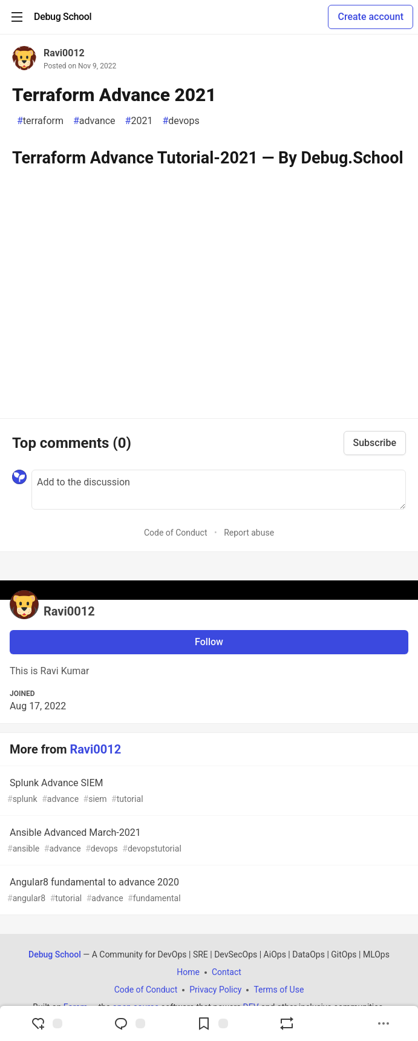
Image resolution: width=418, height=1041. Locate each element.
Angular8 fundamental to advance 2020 (207, 890)
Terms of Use (278, 989)
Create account (370, 16)
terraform (40, 121)
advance (94, 121)
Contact (226, 972)
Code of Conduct (175, 532)
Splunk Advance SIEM (207, 791)
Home (188, 972)
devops (180, 121)
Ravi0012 (64, 53)
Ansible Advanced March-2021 (207, 841)
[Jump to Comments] (129, 1023)
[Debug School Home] (62, 17)
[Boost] (286, 1023)
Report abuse (249, 532)
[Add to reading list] (212, 1023)
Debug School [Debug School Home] (54, 954)
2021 (139, 121)
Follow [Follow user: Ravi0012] (209, 642)
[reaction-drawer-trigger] (46, 1023)
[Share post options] (383, 1023)
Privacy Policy (215, 989)
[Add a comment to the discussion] (218, 489)
